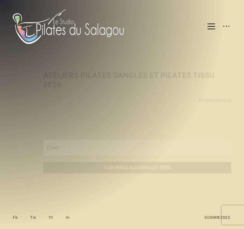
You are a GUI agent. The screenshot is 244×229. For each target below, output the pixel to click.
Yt (51, 217)
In (67, 217)
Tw (33, 217)
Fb (15, 217)
